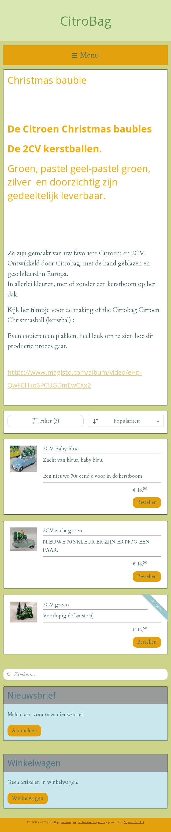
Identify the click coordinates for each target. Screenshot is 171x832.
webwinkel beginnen (91, 822)
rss (74, 822)
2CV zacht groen (62, 531)
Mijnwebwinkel (134, 822)
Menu (85, 55)
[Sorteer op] (125, 421)
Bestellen (147, 502)
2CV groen (56, 605)
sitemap (66, 822)
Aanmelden (24, 730)
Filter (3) (45, 420)
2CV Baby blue (61, 449)
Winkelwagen (27, 798)
